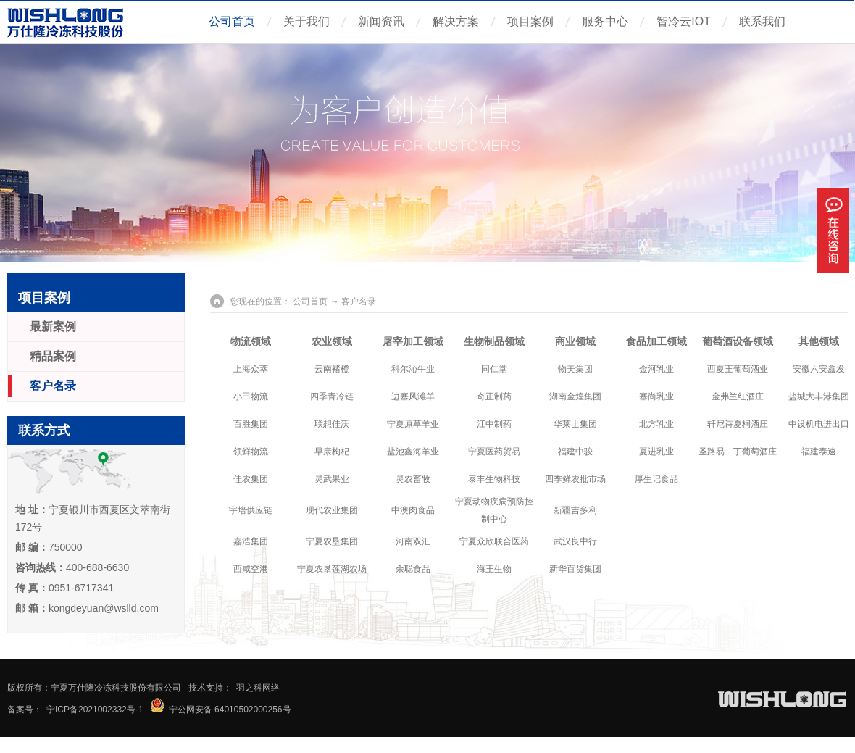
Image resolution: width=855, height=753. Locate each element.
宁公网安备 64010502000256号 (230, 709)
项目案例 (530, 21)
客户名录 (53, 386)
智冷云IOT (683, 21)
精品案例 (53, 356)
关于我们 (306, 21)
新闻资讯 (381, 21)
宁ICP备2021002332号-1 (94, 709)
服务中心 (605, 21)
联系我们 (762, 21)
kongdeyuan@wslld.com (104, 608)
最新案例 (53, 326)
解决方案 (456, 21)
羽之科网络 (258, 688)
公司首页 (232, 21)
